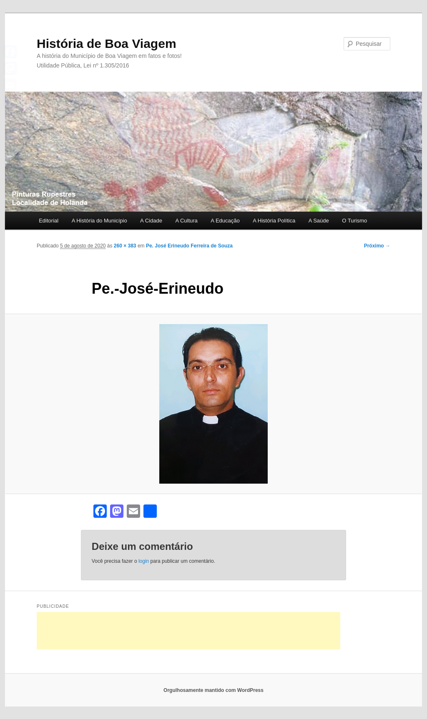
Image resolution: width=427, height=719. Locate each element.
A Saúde (319, 220)
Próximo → (377, 246)
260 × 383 (125, 246)
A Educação (225, 220)
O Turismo (354, 220)
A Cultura (186, 220)
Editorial (48, 220)
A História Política (274, 220)
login (143, 561)
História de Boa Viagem (106, 43)
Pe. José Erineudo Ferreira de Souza (189, 246)
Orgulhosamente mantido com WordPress (213, 690)
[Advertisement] (188, 630)
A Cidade (151, 220)
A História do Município (99, 220)
